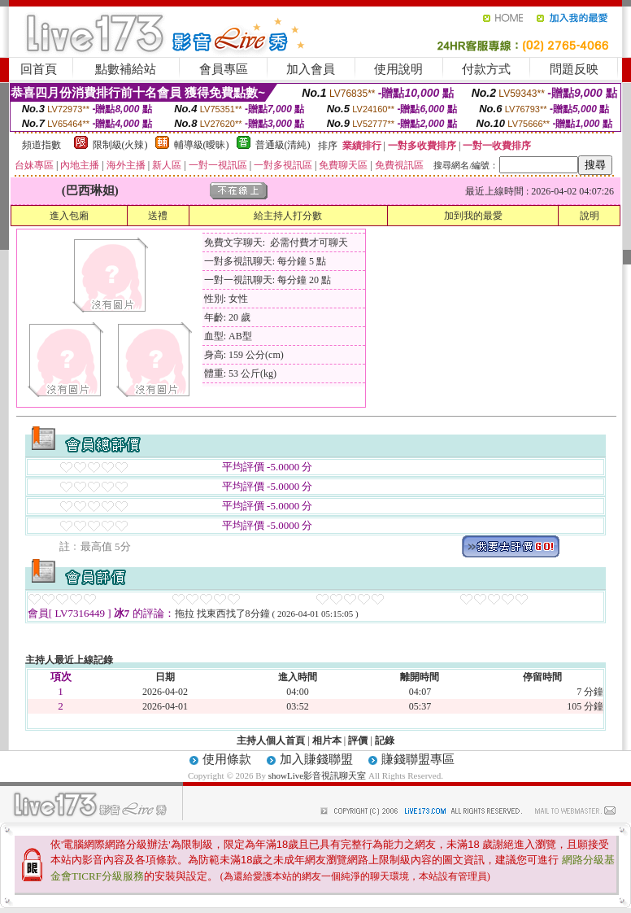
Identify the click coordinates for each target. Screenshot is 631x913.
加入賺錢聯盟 (316, 759)
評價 (358, 740)
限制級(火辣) (120, 145)
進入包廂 (69, 215)
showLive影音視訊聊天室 (317, 775)
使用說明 (398, 69)
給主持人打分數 (288, 215)
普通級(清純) (283, 145)
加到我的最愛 (473, 215)
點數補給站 (125, 69)
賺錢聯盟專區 (418, 759)
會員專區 (223, 69)
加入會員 (310, 69)
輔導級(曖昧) (201, 145)
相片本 (327, 740)
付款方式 (486, 69)
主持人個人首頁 (271, 740)
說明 (589, 215)
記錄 (384, 740)
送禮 (158, 215)
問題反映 (574, 69)
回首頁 (38, 69)
